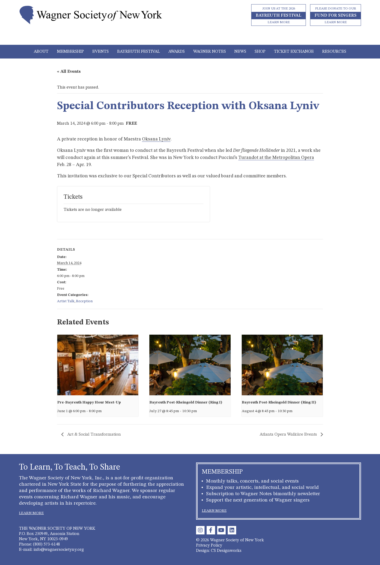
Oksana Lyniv (156, 139)
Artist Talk (65, 301)
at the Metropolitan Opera (286, 157)
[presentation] (97, 365)
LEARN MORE (31, 513)
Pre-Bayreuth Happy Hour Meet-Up (89, 402)
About (41, 52)
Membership (70, 52)
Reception (84, 301)
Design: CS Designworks (218, 551)
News (240, 52)
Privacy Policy (209, 545)
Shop (260, 52)
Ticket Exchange (294, 52)
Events (100, 52)
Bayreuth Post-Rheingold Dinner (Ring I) (185, 402)
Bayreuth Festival (138, 52)
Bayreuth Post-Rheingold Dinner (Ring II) (279, 402)
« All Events (69, 72)
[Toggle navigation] (190, 37)
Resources (334, 52)
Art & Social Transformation (93, 434)
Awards (176, 52)
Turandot (248, 157)
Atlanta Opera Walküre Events (289, 434)
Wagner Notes (209, 52)
